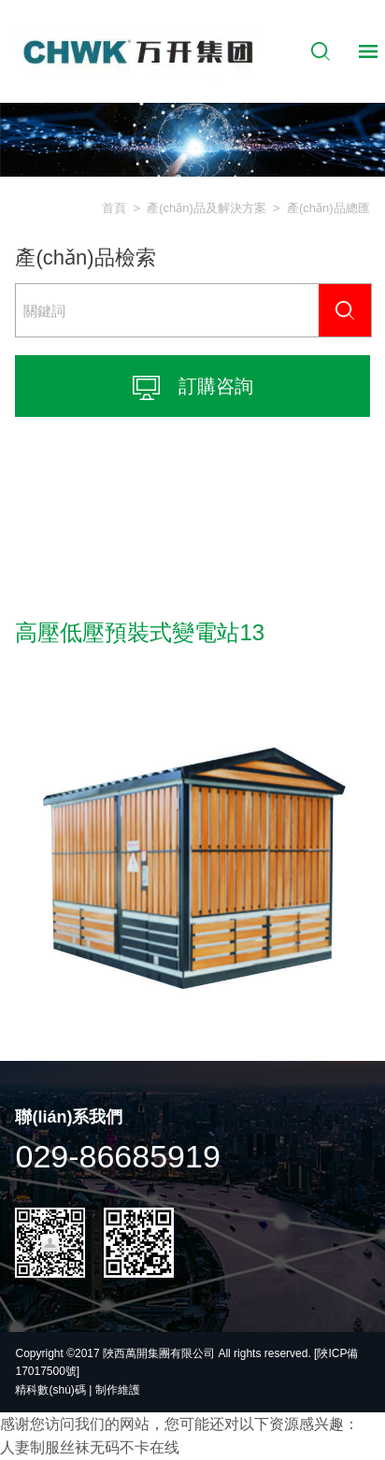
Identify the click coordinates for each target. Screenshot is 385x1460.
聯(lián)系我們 (68, 1117)
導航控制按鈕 (368, 51)
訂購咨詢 (193, 388)
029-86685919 (117, 1156)
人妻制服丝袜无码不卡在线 (89, 1447)
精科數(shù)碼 (50, 1389)
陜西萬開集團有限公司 (160, 1353)
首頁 (114, 208)
